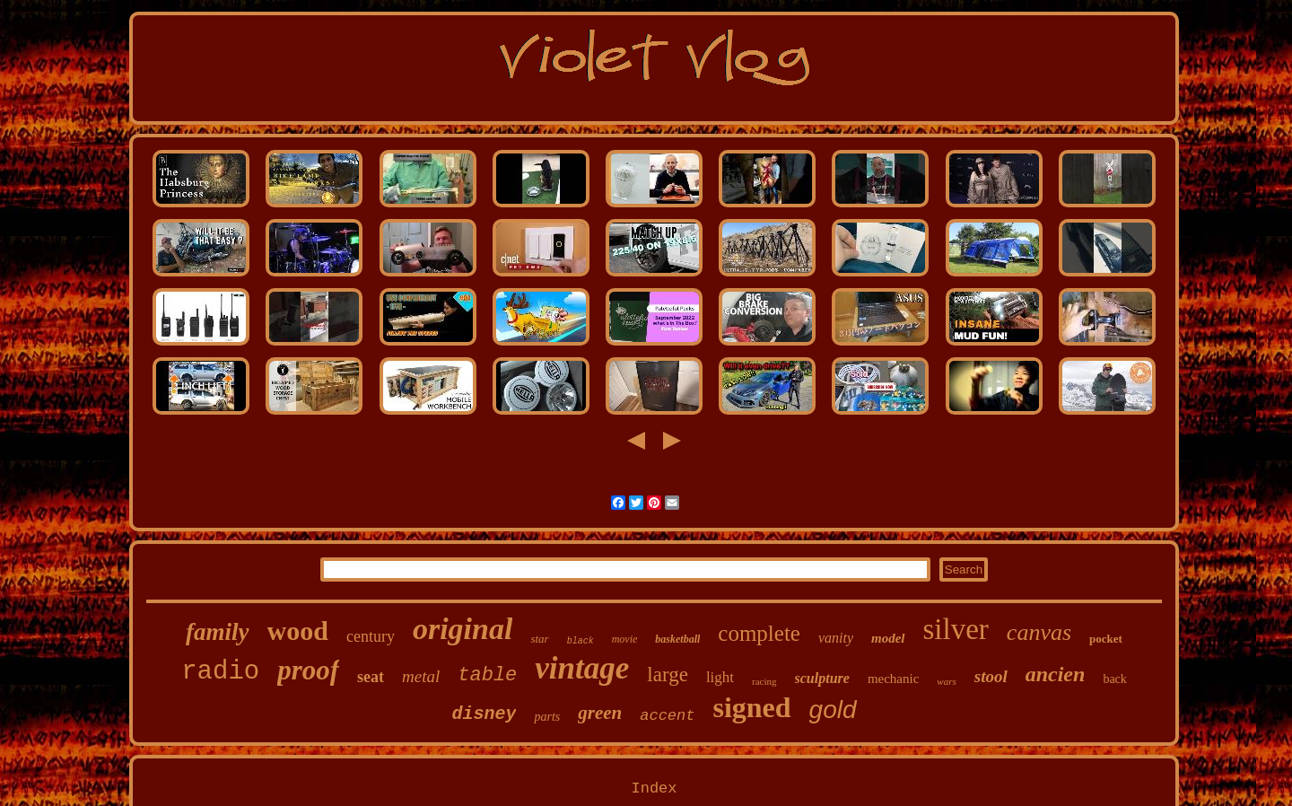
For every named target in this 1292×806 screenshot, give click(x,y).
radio (220, 672)
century (370, 636)
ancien (1056, 674)
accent (667, 715)
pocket (1105, 638)
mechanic (893, 678)
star (539, 638)
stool (991, 676)
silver (956, 629)
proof (308, 670)
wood (297, 630)
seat (370, 677)
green (600, 712)
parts (547, 716)
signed (751, 707)
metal (421, 676)
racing (764, 681)
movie (625, 639)
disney (483, 714)
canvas (1039, 632)
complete (759, 633)
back (1114, 679)
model (888, 638)
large (667, 674)
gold (833, 709)
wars (946, 681)
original (462, 628)
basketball (677, 639)
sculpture (822, 678)
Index (654, 788)
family (217, 631)
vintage (582, 668)
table (487, 675)
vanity (835, 637)
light (720, 677)
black (580, 641)
